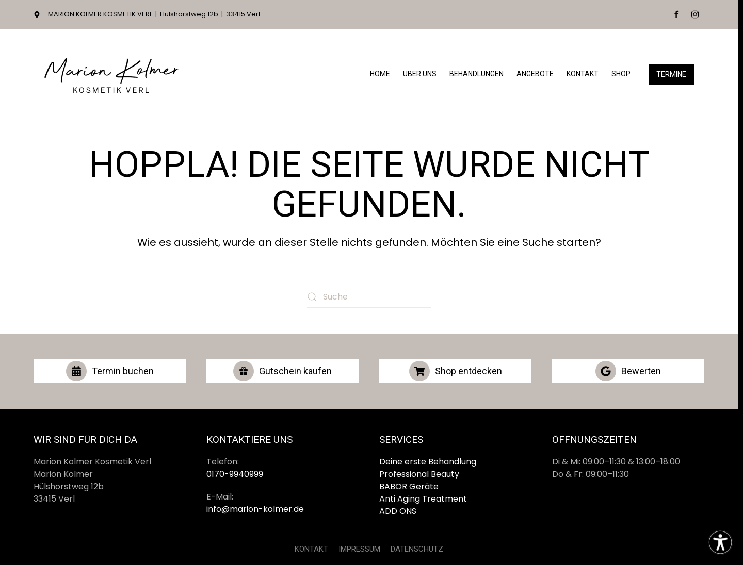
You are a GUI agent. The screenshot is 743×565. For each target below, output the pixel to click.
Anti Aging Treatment (423, 499)
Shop (621, 74)
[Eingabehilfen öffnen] (720, 542)
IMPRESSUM (359, 549)
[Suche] (369, 297)
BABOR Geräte (409, 486)
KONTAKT (311, 549)
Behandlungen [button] (476, 74)
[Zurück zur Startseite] (111, 74)
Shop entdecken (455, 371)
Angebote (535, 74)
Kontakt (583, 74)
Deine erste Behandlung (427, 462)
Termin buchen (110, 371)
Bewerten (628, 371)
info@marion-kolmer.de (255, 509)
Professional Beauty (419, 474)
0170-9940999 (234, 474)
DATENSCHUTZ (417, 549)
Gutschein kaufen (282, 371)
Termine (671, 74)
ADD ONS (397, 511)
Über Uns (420, 74)
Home (380, 74)
